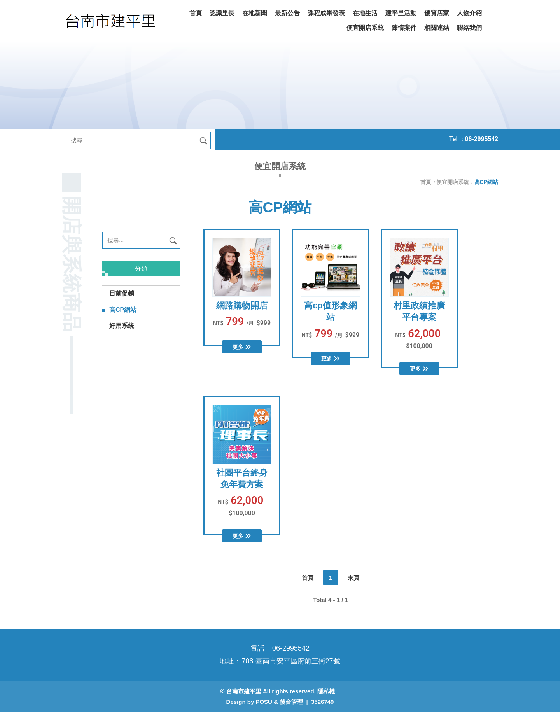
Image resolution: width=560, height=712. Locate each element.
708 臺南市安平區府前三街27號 (291, 661)
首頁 (426, 182)
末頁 (353, 577)
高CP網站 (122, 309)
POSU (264, 701)
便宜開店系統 (452, 182)
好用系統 (121, 325)
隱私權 (326, 691)
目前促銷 (121, 293)
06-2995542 (481, 139)
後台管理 (291, 701)
